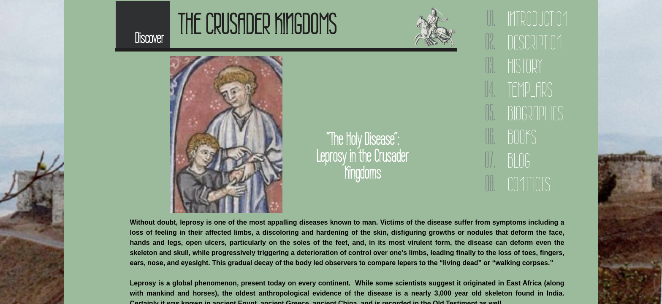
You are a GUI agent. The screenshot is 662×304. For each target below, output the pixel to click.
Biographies (535, 113)
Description (534, 42)
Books (522, 137)
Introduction (537, 19)
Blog (518, 160)
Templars (530, 90)
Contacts (529, 184)
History (525, 66)
